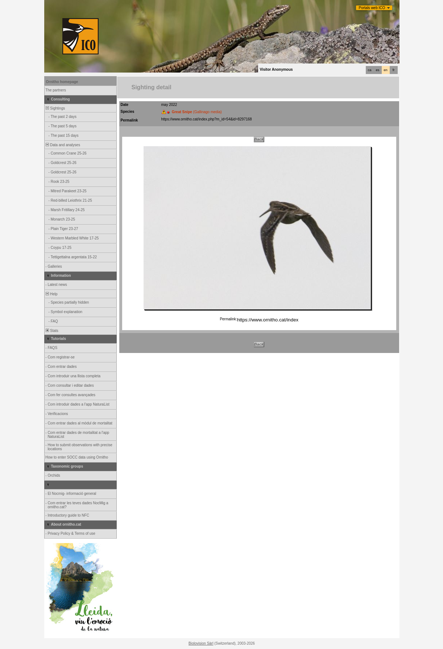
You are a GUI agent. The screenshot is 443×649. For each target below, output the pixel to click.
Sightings (55, 108)
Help (51, 294)
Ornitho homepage (62, 82)
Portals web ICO (372, 8)
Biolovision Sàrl (201, 643)
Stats (51, 331)
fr (394, 70)
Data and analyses (62, 145)
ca (370, 70)
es (378, 70)
